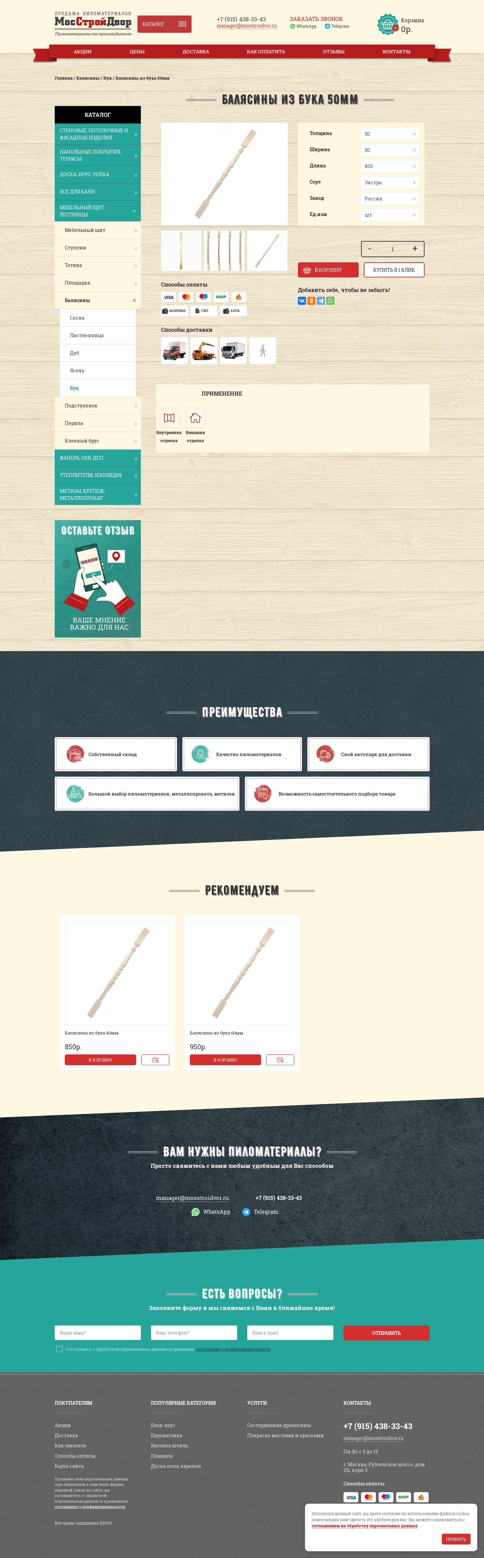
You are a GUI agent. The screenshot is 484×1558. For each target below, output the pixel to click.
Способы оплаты (75, 1456)
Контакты (396, 51)
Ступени (75, 247)
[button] (169, 251)
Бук (74, 388)
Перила (74, 423)
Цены (137, 51)
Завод (317, 198)
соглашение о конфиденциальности (233, 1349)
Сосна (77, 318)
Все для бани (98, 192)
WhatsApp (306, 26)
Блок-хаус (163, 1425)
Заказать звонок (316, 19)
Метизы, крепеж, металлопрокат (98, 494)
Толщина (321, 133)
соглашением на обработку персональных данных (364, 1525)
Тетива (73, 265)
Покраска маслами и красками (285, 1435)
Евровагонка (166, 1435)
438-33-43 (241, 19)
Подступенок (81, 405)
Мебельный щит (85, 230)
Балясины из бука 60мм (216, 1033)
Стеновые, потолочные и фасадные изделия (98, 134)
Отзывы (334, 51)
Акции (83, 51)
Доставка (196, 51)
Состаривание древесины (279, 1425)
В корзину (100, 1060)
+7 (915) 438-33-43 (279, 1197)
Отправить (386, 1333)
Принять (456, 1539)
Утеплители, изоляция (98, 476)
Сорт (315, 182)
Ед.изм (318, 214)
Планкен (162, 1456)
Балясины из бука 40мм (92, 1033)
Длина (318, 165)
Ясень (77, 370)
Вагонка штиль (169, 1445)
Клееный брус (82, 440)
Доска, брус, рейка (98, 175)
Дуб (74, 353)
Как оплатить (266, 51)
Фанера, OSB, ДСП (98, 458)
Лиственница (87, 335)
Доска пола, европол (176, 1466)
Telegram (340, 26)
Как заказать (70, 1445)
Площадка (77, 282)
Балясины (77, 300)
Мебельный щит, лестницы (98, 211)
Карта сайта (69, 1466)
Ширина (320, 149)
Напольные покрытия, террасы (98, 155)
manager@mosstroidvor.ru (247, 25)
